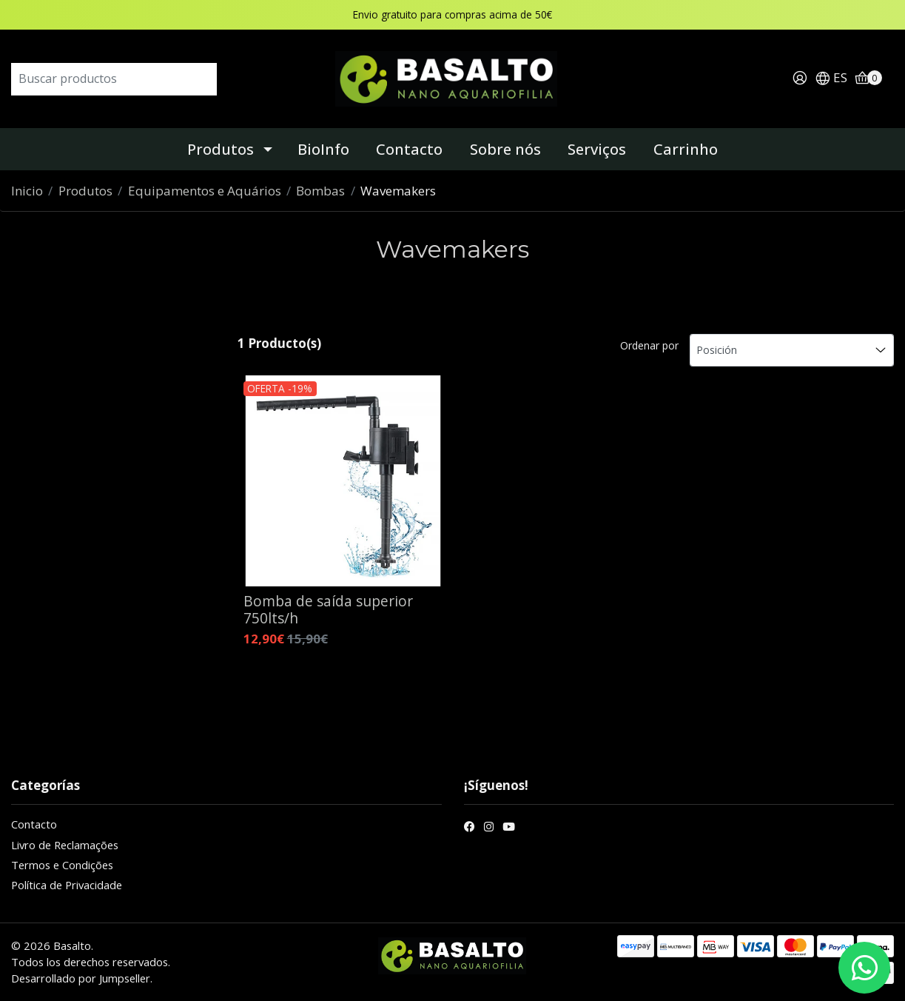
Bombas (320, 190)
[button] (831, 79)
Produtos (220, 149)
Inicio (27, 190)
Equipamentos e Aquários (204, 190)
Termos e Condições (62, 864)
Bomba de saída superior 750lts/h (328, 609)
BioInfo (323, 149)
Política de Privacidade (66, 884)
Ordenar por (649, 345)
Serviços (597, 149)
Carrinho (685, 149)
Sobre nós (505, 149)
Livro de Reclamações (64, 844)
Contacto (409, 149)
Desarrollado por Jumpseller (80, 978)
